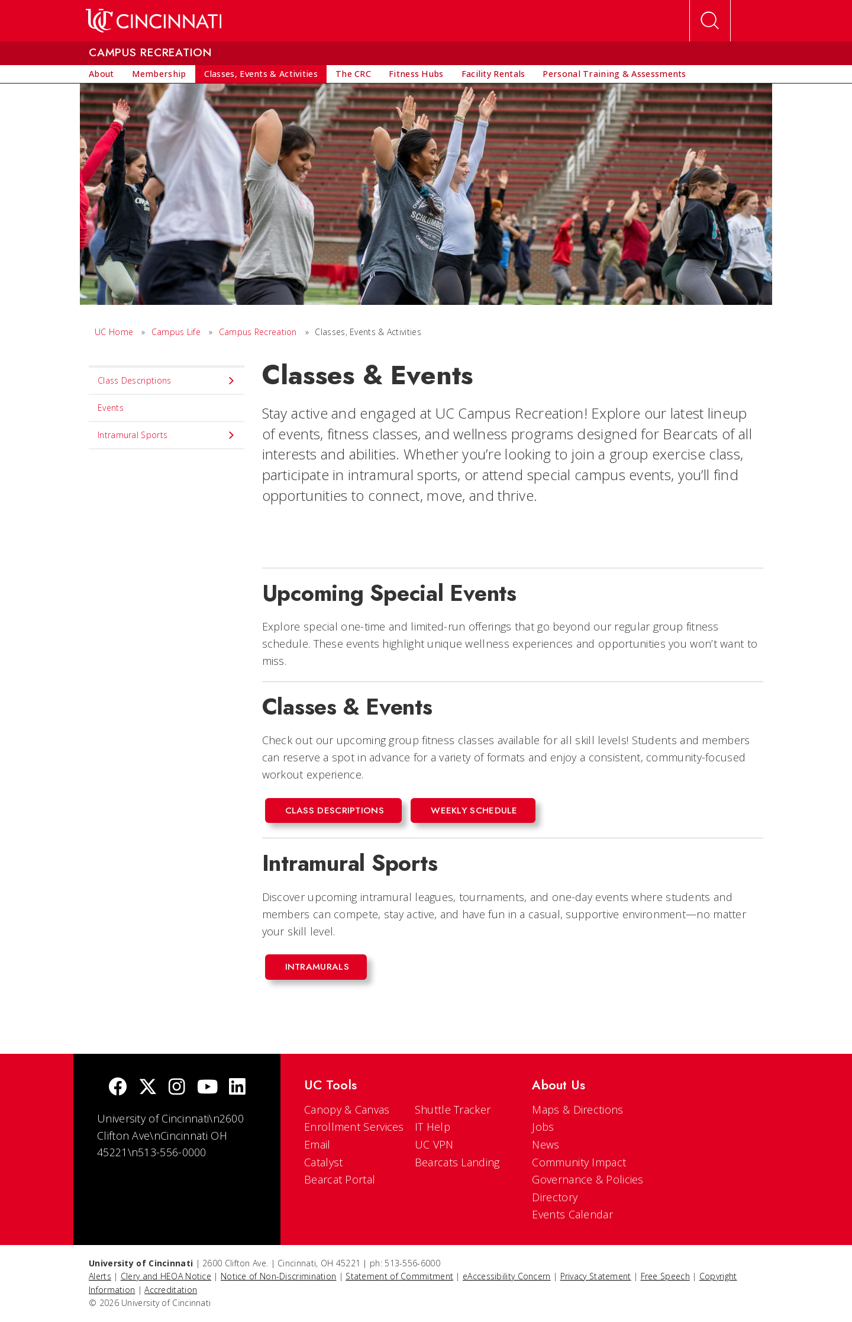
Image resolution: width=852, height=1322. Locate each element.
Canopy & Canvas (347, 1109)
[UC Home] (153, 20)
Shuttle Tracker (453, 1109)
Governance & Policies (587, 1179)
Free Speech (665, 1276)
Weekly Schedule (474, 810)
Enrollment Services (354, 1127)
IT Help (432, 1127)
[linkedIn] (237, 1087)
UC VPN (434, 1144)
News (545, 1144)
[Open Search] (710, 20)
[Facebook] (117, 1087)
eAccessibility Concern (507, 1276)
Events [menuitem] (111, 407)
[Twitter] (147, 1087)
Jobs (543, 1127)
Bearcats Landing (457, 1162)
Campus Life (176, 331)
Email (317, 1144)
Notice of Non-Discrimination (278, 1276)
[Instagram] (177, 1087)
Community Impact (579, 1162)
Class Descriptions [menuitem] (166, 381)
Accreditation (170, 1289)
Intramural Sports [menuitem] (166, 435)
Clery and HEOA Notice (166, 1276)
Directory (554, 1197)
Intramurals (317, 966)
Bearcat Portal (339, 1179)
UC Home (114, 331)
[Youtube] (207, 1087)
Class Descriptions (334, 810)
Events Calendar (572, 1214)
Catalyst (323, 1162)
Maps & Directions (577, 1109)
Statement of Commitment (399, 1276)
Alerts (100, 1276)
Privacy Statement (595, 1276)
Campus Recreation (258, 331)
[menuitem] (101, 74)
